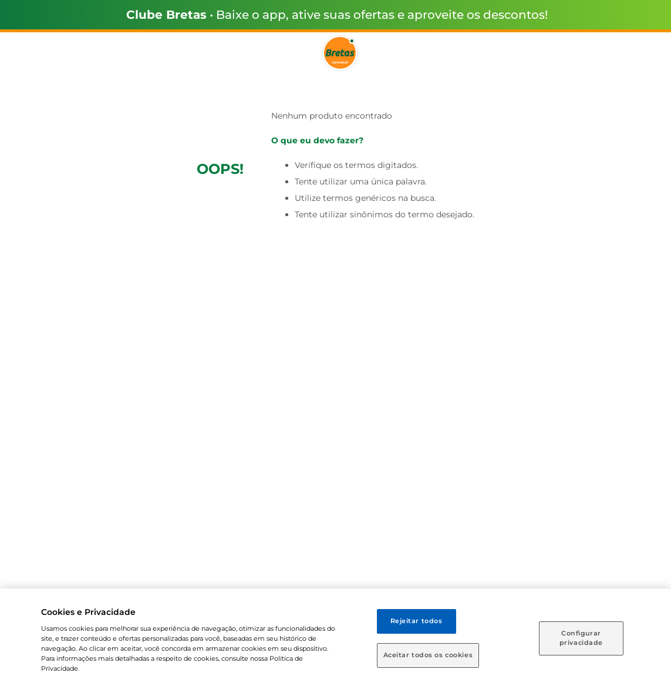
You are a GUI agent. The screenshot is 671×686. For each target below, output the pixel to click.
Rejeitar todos (416, 621)
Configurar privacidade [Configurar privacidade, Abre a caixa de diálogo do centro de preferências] (581, 638)
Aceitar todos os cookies (428, 655)
